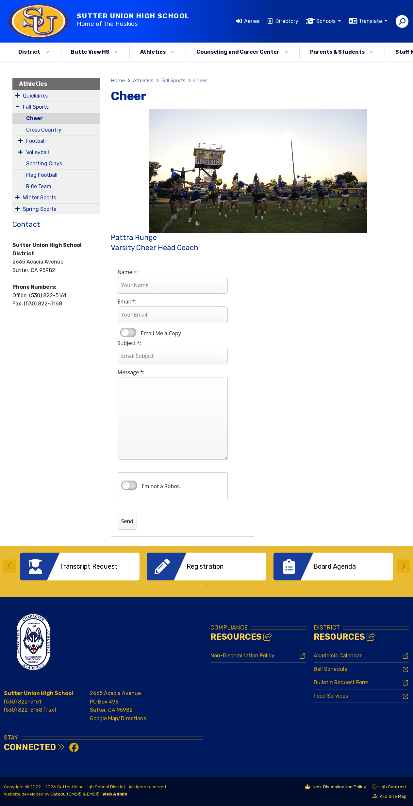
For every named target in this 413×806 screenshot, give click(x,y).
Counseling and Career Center (242, 52)
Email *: (127, 301)
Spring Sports (39, 209)
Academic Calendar (338, 655)
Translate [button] (371, 21)
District (34, 52)
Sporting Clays (44, 163)
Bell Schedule (330, 669)
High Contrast (392, 786)
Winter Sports (39, 197)
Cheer (34, 118)
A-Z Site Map (389, 796)
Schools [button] (326, 21)
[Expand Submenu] (17, 95)
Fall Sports (36, 107)
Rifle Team (38, 186)
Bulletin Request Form (341, 682)
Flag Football (42, 175)
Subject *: (129, 343)
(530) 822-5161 (22, 701)
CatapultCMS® (66, 794)
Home (118, 80)
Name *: (128, 272)
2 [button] (211, 585)
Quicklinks (35, 96)
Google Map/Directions (118, 718)
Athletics (157, 52)
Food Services (331, 696)
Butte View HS (95, 52)
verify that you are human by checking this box (129, 485)
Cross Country (43, 130)
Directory (286, 21)
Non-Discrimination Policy (242, 655)
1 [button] (201, 585)
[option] (79, 566)
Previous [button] (9, 566)
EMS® (93, 794)
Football (36, 141)
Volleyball (37, 152)
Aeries (251, 21)
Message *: (131, 372)
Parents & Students (342, 52)
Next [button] (403, 566)
